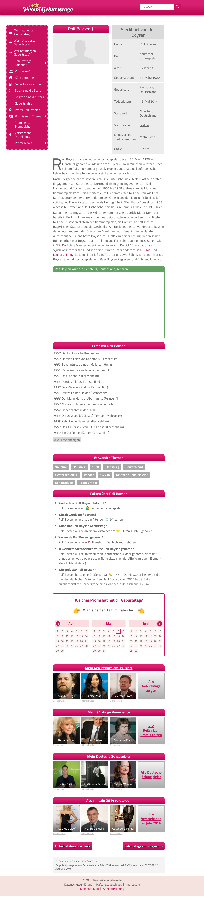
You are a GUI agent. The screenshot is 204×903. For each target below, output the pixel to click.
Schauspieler (64, 483)
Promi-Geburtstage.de (107, 881)
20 (81, 641)
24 (67, 647)
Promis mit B (88, 483)
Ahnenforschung (114, 890)
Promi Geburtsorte (27, 109)
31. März (79, 467)
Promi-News (23, 143)
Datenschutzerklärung (77, 885)
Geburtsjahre (24, 103)
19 (76, 641)
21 (86, 641)
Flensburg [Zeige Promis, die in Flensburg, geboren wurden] (146, 87)
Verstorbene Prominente (23, 134)
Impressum (134, 885)
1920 (95, 467)
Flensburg (112, 467)
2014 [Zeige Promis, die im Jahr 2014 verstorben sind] (154, 101)
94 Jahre (61, 467)
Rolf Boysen (93, 862)
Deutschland (134, 467)
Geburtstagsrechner (28, 84)
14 (86, 636)
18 (72, 641)
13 (81, 636)
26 (76, 647)
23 (62, 647)
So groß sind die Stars (29, 97)
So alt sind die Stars (28, 90)
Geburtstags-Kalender (24, 63)
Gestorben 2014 (66, 475)
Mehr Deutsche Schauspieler (108, 757)
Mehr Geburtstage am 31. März (108, 669)
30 (62, 652)
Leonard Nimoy (63, 255)
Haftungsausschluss (109, 885)
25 (72, 647)
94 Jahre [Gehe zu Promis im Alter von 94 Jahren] (145, 68)
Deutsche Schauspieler (132, 475)
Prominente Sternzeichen (23, 124)
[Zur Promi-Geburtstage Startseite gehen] (48, 7)
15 (57, 641)
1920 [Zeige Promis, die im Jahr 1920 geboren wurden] (156, 78)
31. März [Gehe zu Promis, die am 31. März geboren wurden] (146, 78)
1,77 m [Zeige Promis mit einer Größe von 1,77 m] (144, 149)
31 (104, 652)
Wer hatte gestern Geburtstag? (26, 42)
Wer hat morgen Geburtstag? (25, 52)
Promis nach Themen (29, 116)
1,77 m (105, 475)
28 (86, 647)
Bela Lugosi (143, 250)
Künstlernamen (25, 77)
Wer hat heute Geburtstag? (23, 32)
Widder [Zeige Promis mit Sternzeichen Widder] (144, 125)
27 (81, 647)
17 (67, 641)
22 (57, 647)
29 (57, 652)
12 (76, 636)
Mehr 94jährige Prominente (109, 713)
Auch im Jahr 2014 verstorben (108, 801)
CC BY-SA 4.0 (151, 866)
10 (67, 636)
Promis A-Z (22, 71)
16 (62, 641)
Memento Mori (89, 890)
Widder (89, 475)
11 (72, 636)
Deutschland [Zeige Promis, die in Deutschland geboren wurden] (148, 92)
